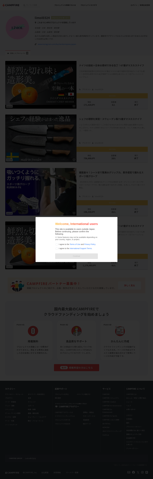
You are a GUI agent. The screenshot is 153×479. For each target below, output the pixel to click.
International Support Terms (81, 248)
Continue (76, 256)
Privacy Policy (89, 244)
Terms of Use (75, 244)
